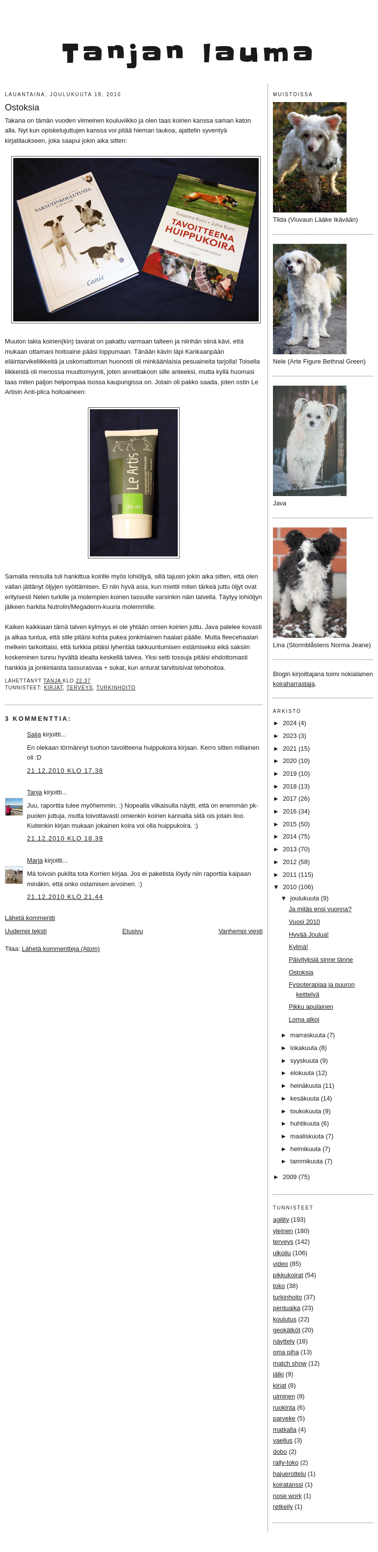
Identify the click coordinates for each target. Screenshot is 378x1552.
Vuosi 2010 (304, 921)
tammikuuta (307, 1161)
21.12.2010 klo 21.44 (65, 896)
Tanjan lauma (189, 54)
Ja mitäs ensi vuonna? (320, 909)
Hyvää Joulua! (309, 934)
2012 (290, 862)
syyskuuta (305, 1060)
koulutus (285, 1319)
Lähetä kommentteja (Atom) (61, 948)
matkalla (285, 1429)
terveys (79, 687)
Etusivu (132, 931)
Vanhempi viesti (240, 931)
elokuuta (303, 1073)
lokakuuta (304, 1048)
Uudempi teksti (26, 931)
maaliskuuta (307, 1136)
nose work (287, 1495)
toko (279, 1285)
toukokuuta (306, 1111)
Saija (34, 734)
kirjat (53, 687)
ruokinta (284, 1407)
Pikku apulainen (311, 1006)
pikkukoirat (288, 1275)
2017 (290, 798)
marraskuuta (308, 1035)
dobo (280, 1451)
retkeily (283, 1506)
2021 (290, 748)
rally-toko (285, 1462)
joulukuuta (305, 898)
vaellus (283, 1440)
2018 (290, 786)
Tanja (34, 792)
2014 (290, 836)
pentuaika (286, 1308)
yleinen (283, 1231)
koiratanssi (288, 1484)
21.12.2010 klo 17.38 (65, 770)
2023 (290, 735)
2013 (290, 849)
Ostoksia (301, 972)
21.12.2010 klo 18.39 (65, 838)
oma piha (286, 1352)
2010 (290, 887)
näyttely (284, 1341)
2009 (290, 1177)
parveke (284, 1418)
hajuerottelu (289, 1473)
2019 (290, 773)
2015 (290, 824)
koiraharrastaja (294, 683)
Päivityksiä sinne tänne (321, 959)
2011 (290, 874)
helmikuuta (306, 1149)
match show (290, 1363)
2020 (290, 760)
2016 (290, 811)
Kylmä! (298, 946)
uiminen (284, 1396)
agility (281, 1219)
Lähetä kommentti (30, 917)
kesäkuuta (305, 1098)
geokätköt (286, 1330)
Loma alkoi (304, 1019)
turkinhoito (115, 687)
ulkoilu (282, 1253)
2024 (290, 723)
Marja (35, 860)
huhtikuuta (305, 1123)
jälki (278, 1374)
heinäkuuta (306, 1085)
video (280, 1263)
